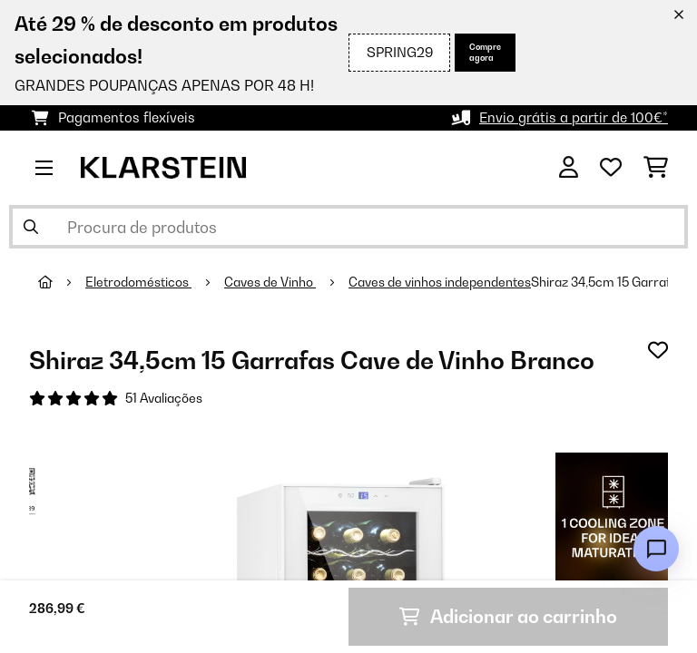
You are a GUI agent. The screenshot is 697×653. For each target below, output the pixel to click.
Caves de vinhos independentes (439, 282)
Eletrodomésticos (138, 282)
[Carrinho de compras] (655, 167)
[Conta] (568, 167)
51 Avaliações (163, 398)
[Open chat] (656, 548)
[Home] (61, 282)
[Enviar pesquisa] (31, 227)
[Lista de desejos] (611, 167)
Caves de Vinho (270, 282)
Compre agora (485, 52)
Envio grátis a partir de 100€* (573, 117)
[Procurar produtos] (348, 227)
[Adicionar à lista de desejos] (658, 350)
